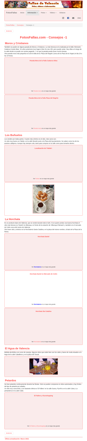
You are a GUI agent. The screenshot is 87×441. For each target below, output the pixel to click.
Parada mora (37, 91)
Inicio (22, 13)
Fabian (37, 178)
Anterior (9, 31)
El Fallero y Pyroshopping (38, 426)
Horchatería (37, 267)
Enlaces (62, 13)
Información (32, 13)
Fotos (44, 13)
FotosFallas (11, 13)
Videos (53, 13)
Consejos (20, 25)
